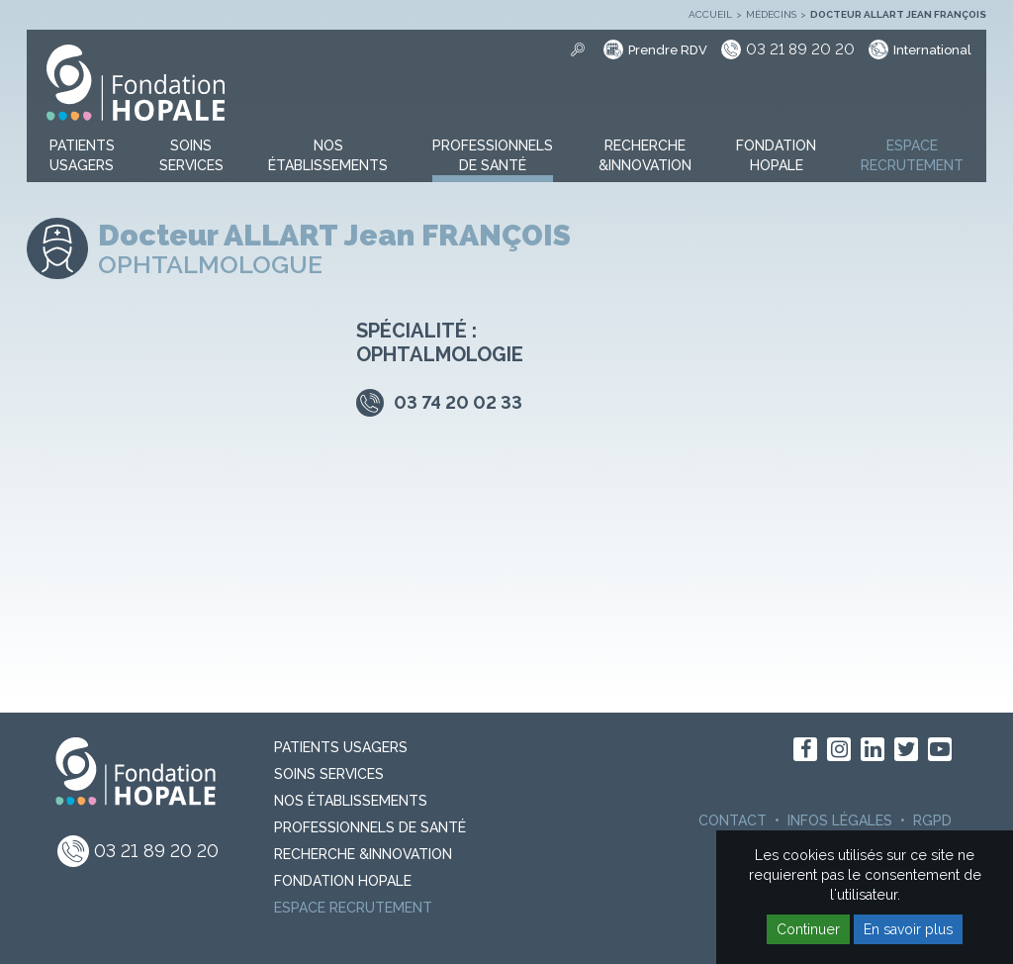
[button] (82, 156)
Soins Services (329, 774)
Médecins (771, 14)
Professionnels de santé (370, 827)
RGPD (932, 820)
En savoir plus (908, 929)
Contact (732, 820)
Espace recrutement (353, 908)
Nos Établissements (350, 801)
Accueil (710, 14)
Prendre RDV (667, 50)
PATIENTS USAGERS (341, 747)
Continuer (808, 929)
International (932, 50)
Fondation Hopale (343, 881)
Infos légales (839, 820)
